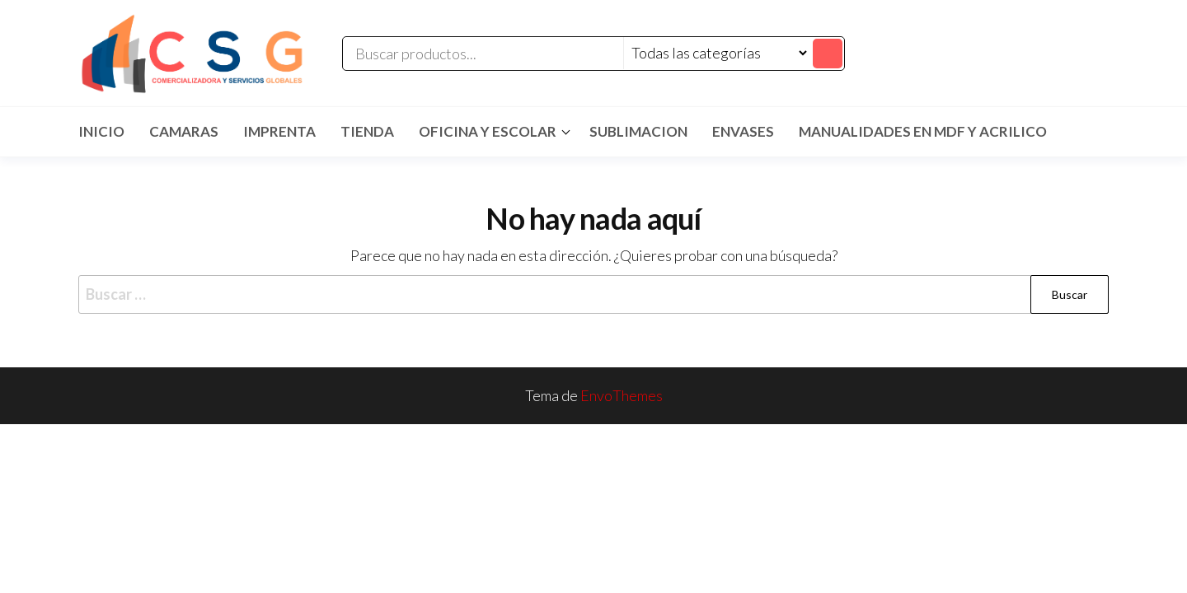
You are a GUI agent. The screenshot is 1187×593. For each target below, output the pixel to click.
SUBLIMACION (638, 131)
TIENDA (367, 131)
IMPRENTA (279, 131)
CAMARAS (183, 131)
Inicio (101, 131)
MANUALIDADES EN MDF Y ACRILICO (923, 131)
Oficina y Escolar (487, 131)
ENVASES (743, 131)
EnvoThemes (621, 395)
